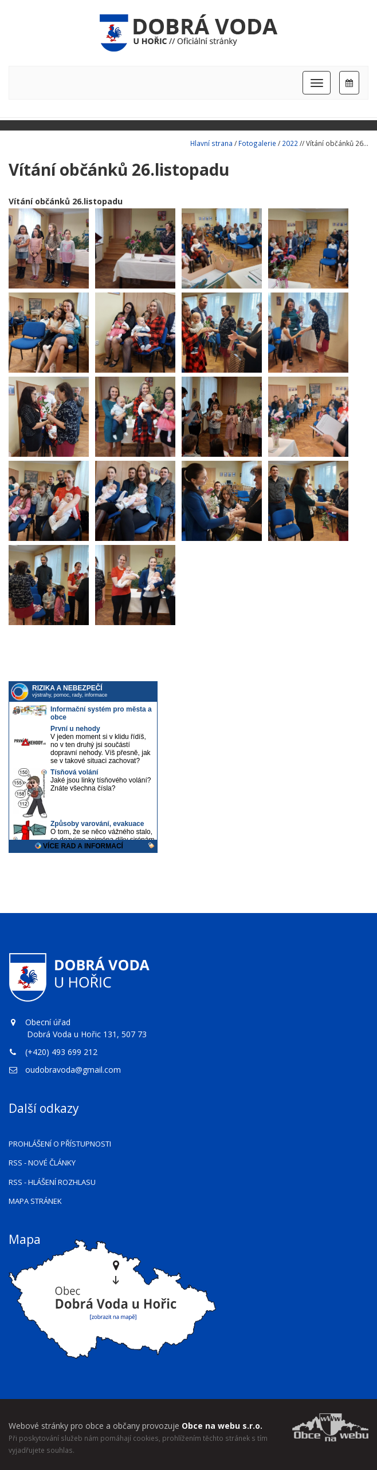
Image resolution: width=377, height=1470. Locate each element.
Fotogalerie (257, 143)
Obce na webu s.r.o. (222, 1425)
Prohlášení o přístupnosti (60, 1144)
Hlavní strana (211, 143)
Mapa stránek (35, 1201)
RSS (42, 1162)
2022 (290, 143)
